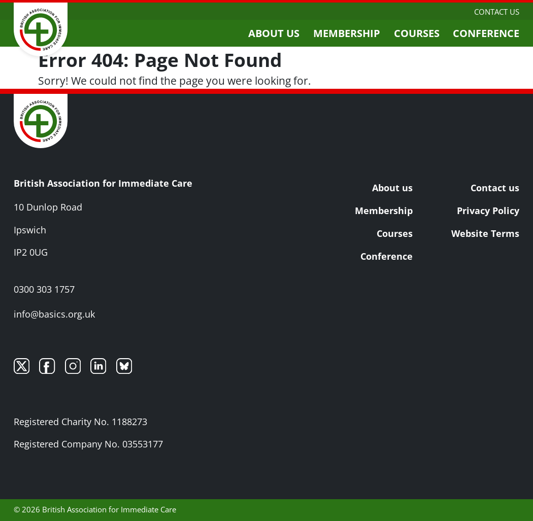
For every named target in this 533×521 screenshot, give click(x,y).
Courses (417, 33)
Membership (346, 33)
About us (273, 33)
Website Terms (485, 233)
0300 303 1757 (44, 289)
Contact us (496, 12)
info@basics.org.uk (54, 314)
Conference (486, 33)
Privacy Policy (488, 210)
